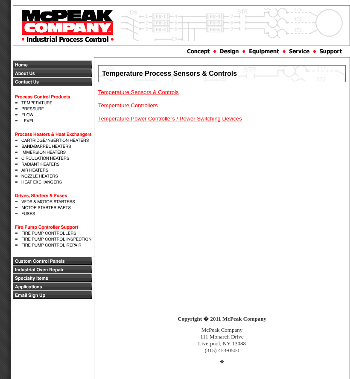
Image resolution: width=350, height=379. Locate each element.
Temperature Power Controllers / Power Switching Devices (170, 118)
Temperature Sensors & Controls (138, 92)
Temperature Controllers (128, 105)
